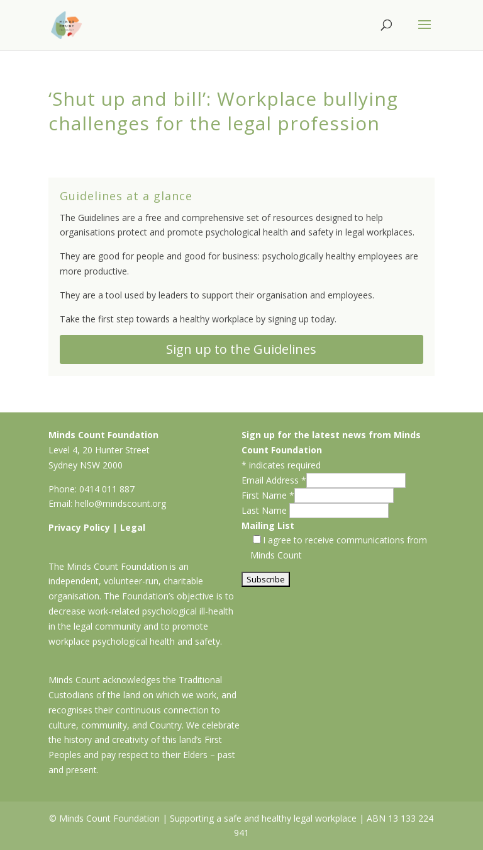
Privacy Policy (79, 527)
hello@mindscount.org (120, 503)
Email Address (274, 480)
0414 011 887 (107, 489)
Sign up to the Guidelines (241, 349)
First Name (268, 495)
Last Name (265, 510)
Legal (132, 527)
